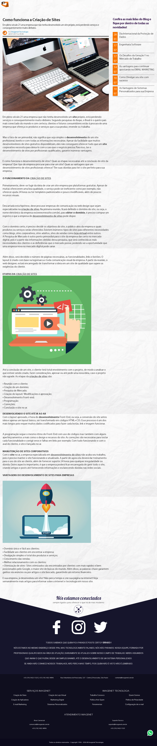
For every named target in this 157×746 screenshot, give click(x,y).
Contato (148, 9)
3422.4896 (151, 2)
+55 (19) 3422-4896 (46, 678)
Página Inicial (73, 9)
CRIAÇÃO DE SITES (40, 178)
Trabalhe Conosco (97, 695)
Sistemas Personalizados (57, 704)
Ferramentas (97, 704)
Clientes (134, 9)
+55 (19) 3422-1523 (30, 678)
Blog (121, 9)
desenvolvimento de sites (66, 454)
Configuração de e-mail (134, 704)
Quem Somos (91, 9)
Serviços (108, 9)
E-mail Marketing (20, 704)
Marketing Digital (57, 700)
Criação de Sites (20, 695)
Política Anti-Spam (97, 700)
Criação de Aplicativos (20, 700)
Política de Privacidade (134, 700)
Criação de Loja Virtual (57, 695)
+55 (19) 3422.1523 (137, 2)
